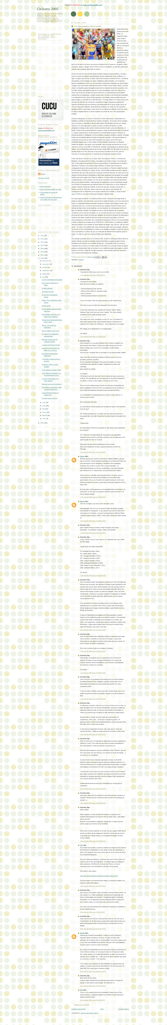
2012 (42, 239)
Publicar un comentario (81, 1005)
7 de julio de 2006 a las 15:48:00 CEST (93, 699)
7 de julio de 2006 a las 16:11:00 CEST (93, 734)
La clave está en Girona (49, 398)
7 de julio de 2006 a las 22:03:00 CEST (93, 886)
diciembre (45, 261)
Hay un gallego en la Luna (50, 331)
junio (44, 402)
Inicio (102, 1009)
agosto (44, 274)
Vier (81, 845)
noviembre (45, 264)
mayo (44, 405)
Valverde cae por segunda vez (52, 384)
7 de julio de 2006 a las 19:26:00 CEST (93, 803)
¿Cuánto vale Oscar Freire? (51, 345)
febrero (44, 415)
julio (43, 277)
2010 (42, 245)
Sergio (82, 456)
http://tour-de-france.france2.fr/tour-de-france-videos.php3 (99, 876)
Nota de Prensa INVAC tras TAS (50, 189)
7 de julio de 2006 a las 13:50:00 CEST (93, 651)
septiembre (46, 270)
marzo (44, 412)
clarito (73, 194)
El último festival (47, 288)
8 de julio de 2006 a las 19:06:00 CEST (93, 971)
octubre (44, 267)
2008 (42, 252)
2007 (42, 255)
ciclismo (81, 259)
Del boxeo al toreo (48, 291)
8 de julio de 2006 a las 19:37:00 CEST (93, 986)
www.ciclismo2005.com (92, 5)
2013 (42, 235)
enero (44, 418)
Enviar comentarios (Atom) (89, 1013)
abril (43, 409)
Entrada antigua (123, 1009)
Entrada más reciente (78, 1009)
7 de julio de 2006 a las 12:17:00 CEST (93, 452)
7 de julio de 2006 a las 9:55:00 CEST (92, 275)
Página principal (45, 186)
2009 (42, 248)
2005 (42, 423)
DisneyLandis (46, 306)
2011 (42, 242)
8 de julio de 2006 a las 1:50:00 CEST (92, 912)
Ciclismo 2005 (47, 9)
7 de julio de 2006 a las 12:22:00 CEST (93, 497)
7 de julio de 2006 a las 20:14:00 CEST (93, 841)
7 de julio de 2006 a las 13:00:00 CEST (93, 533)
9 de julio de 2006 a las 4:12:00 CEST (92, 1000)
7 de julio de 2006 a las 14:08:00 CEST (93, 673)
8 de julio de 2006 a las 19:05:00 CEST (93, 929)
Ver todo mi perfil (43, 178)
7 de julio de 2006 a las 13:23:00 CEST (93, 630)
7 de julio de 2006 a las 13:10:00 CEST (93, 575)
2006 (42, 258)
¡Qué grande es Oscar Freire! (89, 26)
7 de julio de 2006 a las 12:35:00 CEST (93, 521)
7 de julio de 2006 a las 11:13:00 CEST (93, 336)
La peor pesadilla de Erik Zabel (52, 279)
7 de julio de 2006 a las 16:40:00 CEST (93, 789)
